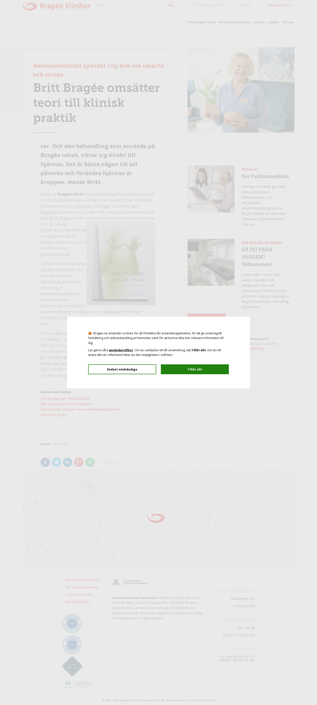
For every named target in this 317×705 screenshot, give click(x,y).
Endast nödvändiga (122, 369)
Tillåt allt (195, 369)
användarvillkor (121, 350)
